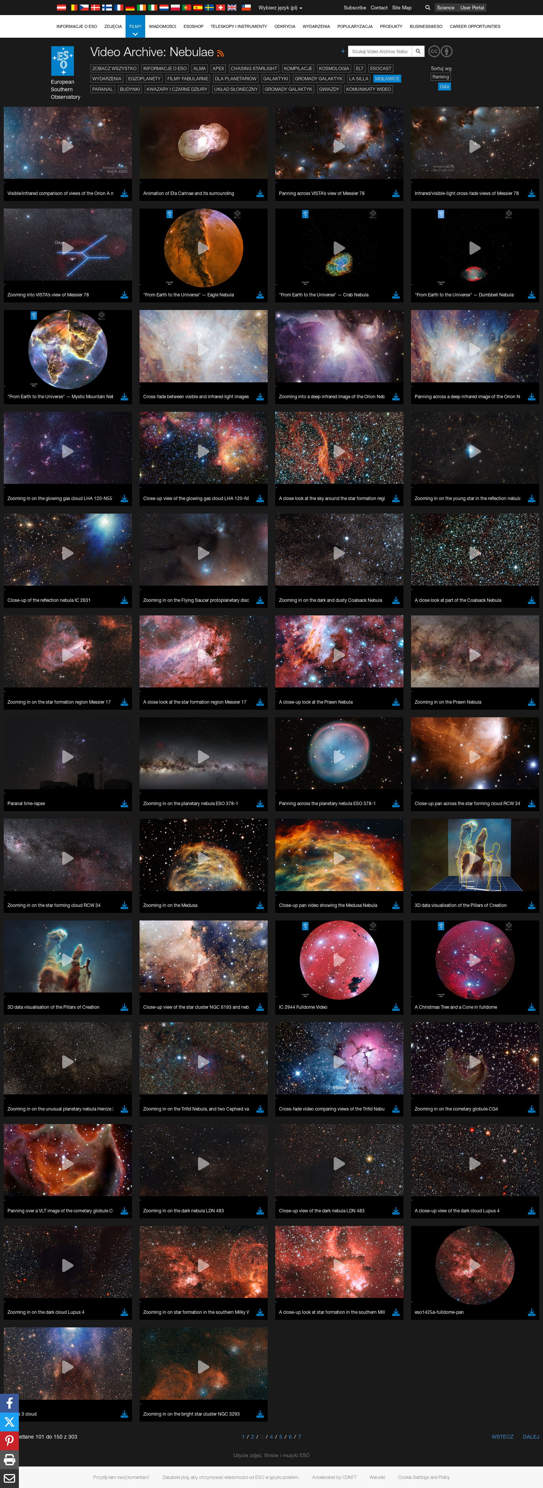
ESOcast (380, 68)
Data (444, 86)
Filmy (135, 31)
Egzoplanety (144, 78)
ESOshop (193, 26)
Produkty (391, 26)
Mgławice (387, 78)
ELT (360, 68)
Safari (83, 1436)
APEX (218, 68)
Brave (83, 1408)
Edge (82, 1422)
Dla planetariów (235, 78)
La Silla (358, 78)
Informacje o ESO (77, 26)
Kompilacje (298, 68)
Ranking (441, 77)
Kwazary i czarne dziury (177, 89)
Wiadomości (162, 26)
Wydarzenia (316, 26)
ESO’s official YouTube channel (231, 1277)
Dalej (531, 1436)
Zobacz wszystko (114, 68)
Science (445, 8)
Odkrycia (285, 26)
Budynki (130, 89)
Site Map (402, 8)
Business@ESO (426, 26)
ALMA (199, 68)
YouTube (71, 1277)
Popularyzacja (355, 26)
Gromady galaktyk (318, 78)
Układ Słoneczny (236, 89)
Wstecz (503, 1436)
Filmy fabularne (187, 78)
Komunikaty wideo (368, 89)
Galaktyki (275, 78)
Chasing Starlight (254, 68)
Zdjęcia (113, 26)
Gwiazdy (329, 89)
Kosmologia (334, 68)
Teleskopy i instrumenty (239, 26)
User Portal (472, 8)
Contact (379, 8)
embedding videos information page (122, 1291)
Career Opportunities (475, 26)
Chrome (85, 1415)
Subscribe (355, 8)
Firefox (83, 1429)
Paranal (102, 89)
